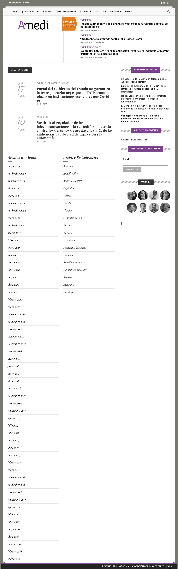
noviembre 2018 (17, 344)
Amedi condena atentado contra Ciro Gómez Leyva (111, 39)
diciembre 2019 (16, 314)
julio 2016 (13, 514)
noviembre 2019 (16, 321)
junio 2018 (13, 366)
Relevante (96, 47)
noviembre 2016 (16, 484)
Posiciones (47, 11)
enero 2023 (14, 195)
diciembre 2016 (16, 477)
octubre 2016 (15, 492)
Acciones (68, 166)
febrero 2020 (15, 299)
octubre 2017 (15, 403)
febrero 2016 (15, 551)
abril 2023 (13, 188)
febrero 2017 (15, 462)
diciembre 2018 (16, 336)
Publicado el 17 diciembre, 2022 (92, 42)
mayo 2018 (14, 373)
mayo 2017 (14, 440)
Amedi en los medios (74, 262)
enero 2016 (14, 559)
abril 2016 (13, 536)
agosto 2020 (14, 262)
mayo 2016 (14, 529)
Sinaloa (67, 210)
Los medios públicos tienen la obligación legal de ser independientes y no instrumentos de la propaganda (124, 52)
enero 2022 (14, 218)
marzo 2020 (14, 292)
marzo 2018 (14, 388)
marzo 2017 (14, 455)
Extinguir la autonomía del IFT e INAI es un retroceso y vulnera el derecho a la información (144, 89)
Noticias (67, 233)
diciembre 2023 (16, 181)
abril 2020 (13, 284)
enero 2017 (14, 470)
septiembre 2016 (17, 499)
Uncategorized (71, 292)
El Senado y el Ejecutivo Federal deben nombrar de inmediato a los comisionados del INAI (145, 109)
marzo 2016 (14, 544)
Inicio (15, 11)
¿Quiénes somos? (30, 11)
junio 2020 (14, 270)
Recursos (115, 11)
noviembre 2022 (17, 210)
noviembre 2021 (16, 225)
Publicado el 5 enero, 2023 (90, 30)
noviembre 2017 (16, 396)
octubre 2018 (15, 351)
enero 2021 (14, 247)
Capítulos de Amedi (47, 83)
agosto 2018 (14, 358)
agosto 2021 (14, 233)
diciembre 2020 (16, 255)
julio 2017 (13, 425)
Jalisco (67, 195)
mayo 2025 (14, 166)
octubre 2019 (15, 329)
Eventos (128, 11)
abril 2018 (13, 381)
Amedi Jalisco (71, 173)
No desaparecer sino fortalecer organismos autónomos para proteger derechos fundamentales (143, 99)
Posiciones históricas (66, 11)
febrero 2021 (15, 240)
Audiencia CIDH (72, 181)
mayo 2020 (14, 277)
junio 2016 (13, 522)
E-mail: (126, 159)
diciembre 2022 (16, 203)
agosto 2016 (14, 507)
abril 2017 (13, 447)
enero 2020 (14, 307)
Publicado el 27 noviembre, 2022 (93, 57)
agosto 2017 (14, 418)
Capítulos (85, 11)
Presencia (101, 11)
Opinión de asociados (75, 270)
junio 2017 (13, 433)
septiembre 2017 (17, 410)
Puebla (67, 203)
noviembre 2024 (17, 173)
